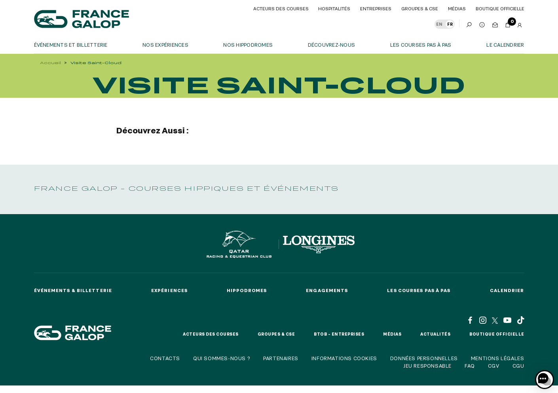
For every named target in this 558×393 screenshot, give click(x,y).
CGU (518, 365)
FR (450, 24)
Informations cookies (344, 358)
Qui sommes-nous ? (221, 358)
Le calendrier (505, 44)
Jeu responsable (427, 365)
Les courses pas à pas (421, 44)
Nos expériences (165, 44)
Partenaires (280, 358)
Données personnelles (424, 358)
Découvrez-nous (331, 44)
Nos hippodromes (248, 44)
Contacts (165, 358)
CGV (493, 365)
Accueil (50, 63)
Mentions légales (497, 358)
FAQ (470, 365)
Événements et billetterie (71, 44)
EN (439, 24)
